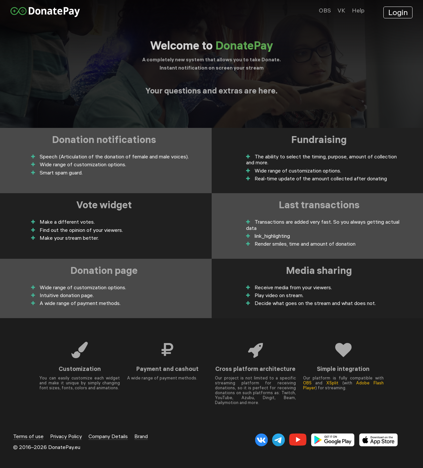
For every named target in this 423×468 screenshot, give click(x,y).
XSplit (332, 382)
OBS (325, 10)
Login (398, 12)
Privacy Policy (66, 436)
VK (341, 10)
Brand (141, 436)
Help (358, 10)
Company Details (108, 436)
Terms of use (28, 436)
